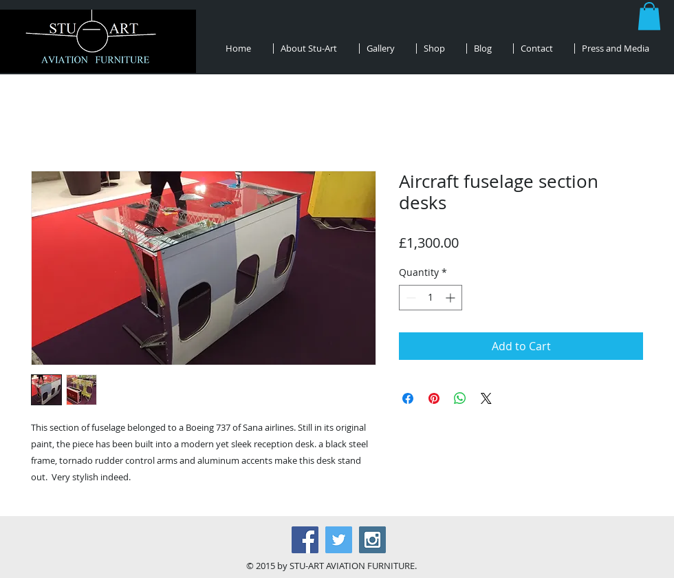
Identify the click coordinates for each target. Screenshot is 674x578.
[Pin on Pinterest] (434, 398)
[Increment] (451, 298)
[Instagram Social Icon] (372, 539)
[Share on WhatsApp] (460, 398)
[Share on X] (486, 398)
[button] (649, 16)
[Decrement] (409, 298)
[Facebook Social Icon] (305, 539)
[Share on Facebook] (408, 398)
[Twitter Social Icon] (338, 539)
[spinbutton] (430, 298)
